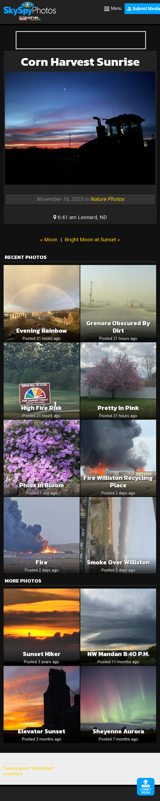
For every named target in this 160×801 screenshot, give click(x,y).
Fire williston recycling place (118, 481)
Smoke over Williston (118, 562)
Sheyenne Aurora (118, 731)
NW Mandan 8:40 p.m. (118, 654)
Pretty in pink (118, 408)
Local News (12, 774)
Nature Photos (107, 199)
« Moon (48, 239)
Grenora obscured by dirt (118, 326)
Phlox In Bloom (41, 485)
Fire (42, 562)
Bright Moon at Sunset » (92, 239)
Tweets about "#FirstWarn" (28, 768)
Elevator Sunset (41, 731)
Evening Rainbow (41, 330)
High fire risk (41, 408)
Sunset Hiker (41, 654)
